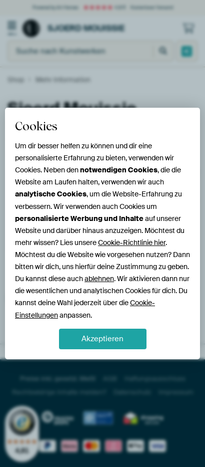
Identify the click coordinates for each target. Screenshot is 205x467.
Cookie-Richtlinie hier (132, 242)
